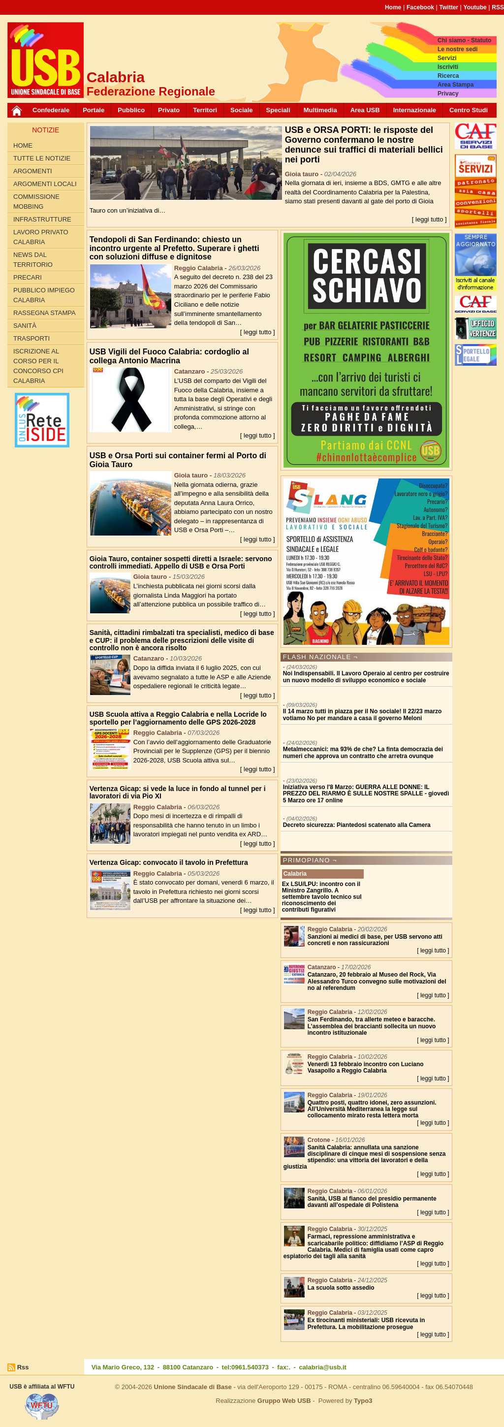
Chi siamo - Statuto (464, 40)
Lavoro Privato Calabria (40, 237)
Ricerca (448, 75)
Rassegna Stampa (44, 313)
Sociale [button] (241, 110)
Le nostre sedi (457, 49)
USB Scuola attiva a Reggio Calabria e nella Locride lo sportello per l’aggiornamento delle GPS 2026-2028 (178, 718)
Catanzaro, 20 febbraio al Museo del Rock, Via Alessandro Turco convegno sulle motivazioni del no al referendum (377, 981)
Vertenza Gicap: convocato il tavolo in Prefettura (169, 862)
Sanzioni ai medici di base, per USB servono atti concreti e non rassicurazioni (375, 940)
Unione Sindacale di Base (193, 1387)
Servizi (447, 58)
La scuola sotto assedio (341, 1287)
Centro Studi (468, 110)
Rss (23, 1367)
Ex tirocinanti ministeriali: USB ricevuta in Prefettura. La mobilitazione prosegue (366, 1323)
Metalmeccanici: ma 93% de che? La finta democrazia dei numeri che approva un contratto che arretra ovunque (363, 752)
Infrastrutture (42, 219)
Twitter (449, 7)
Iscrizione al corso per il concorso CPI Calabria (38, 366)
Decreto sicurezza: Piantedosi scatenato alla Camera (357, 825)
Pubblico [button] (131, 110)
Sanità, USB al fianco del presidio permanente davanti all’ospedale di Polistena (372, 1201)
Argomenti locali (45, 184)
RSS (498, 7)
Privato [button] (169, 110)
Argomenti (32, 171)
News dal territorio (33, 259)
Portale (93, 110)
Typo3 (363, 1400)
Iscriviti (448, 66)
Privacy (448, 93)
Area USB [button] (365, 110)
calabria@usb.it (322, 1367)
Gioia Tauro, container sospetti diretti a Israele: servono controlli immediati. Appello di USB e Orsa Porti (181, 562)
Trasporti (31, 338)
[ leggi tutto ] (429, 219)
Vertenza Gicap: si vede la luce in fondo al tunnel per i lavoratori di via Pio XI (178, 792)
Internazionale (414, 110)
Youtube (475, 7)
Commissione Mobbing (36, 201)
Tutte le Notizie (41, 158)
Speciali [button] (278, 110)
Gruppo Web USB (284, 1400)
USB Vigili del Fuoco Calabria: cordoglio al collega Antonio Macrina (169, 356)
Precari (27, 277)
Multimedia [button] (320, 110)
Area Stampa (455, 84)
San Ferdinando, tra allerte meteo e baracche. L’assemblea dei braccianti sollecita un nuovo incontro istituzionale (372, 1026)
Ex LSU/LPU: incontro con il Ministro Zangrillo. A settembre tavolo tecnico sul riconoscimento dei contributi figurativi (322, 897)
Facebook (420, 7)
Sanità (24, 325)
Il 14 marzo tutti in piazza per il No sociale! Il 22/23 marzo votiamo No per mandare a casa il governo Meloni (362, 714)
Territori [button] (205, 110)
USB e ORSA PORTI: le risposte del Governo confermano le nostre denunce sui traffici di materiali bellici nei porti (364, 144)
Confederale (50, 110)
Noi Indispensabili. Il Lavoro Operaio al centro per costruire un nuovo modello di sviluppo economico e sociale (366, 676)
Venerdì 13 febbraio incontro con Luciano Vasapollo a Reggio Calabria (366, 1067)
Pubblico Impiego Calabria (44, 295)
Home (393, 7)
